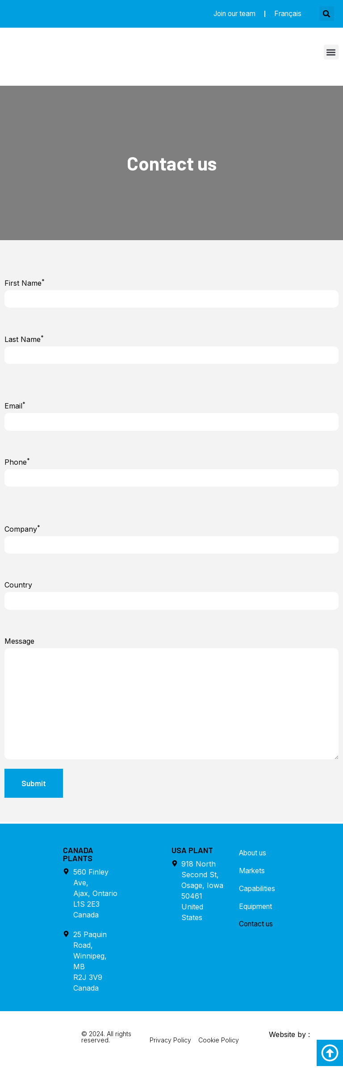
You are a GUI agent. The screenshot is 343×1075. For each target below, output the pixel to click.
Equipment (257, 912)
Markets (253, 876)
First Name (24, 283)
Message (19, 643)
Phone (17, 463)
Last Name (24, 339)
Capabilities (257, 894)
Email (14, 406)
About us (254, 858)
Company (22, 530)
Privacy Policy (170, 1046)
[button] (326, 14)
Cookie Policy (218, 1046)
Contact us (257, 930)
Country (18, 586)
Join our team (230, 13)
